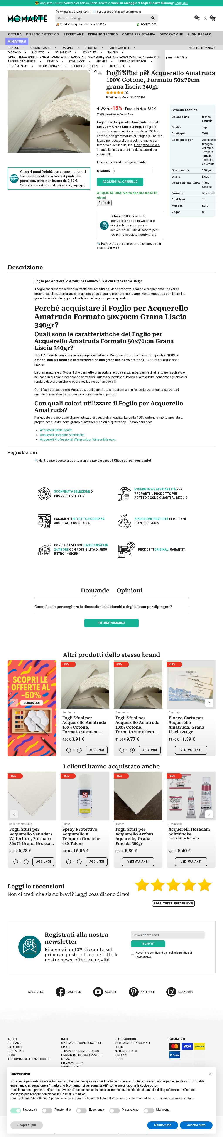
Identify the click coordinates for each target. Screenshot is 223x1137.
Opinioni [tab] (129, 590)
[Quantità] (132, 171)
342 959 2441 (82, 11)
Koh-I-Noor (77, 61)
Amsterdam (102, 57)
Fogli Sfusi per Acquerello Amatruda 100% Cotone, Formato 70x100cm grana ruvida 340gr (137, 727)
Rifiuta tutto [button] (162, 1125)
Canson (13, 47)
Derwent (91, 47)
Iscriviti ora (147, 234)
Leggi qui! (181, 3)
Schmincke (63, 52)
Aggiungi (96, 750)
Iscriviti (148, 943)
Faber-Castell (119, 47)
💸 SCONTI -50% (146, 24)
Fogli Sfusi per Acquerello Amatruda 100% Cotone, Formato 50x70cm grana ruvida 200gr (84, 727)
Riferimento (113, 97)
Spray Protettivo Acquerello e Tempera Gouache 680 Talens (81, 836)
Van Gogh (129, 57)
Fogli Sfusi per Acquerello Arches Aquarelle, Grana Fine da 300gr (134, 836)
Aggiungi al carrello (120, 181)
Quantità (103, 171)
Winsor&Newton (20, 57)
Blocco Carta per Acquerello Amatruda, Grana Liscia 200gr (186, 725)
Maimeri (76, 57)
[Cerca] (106, 18)
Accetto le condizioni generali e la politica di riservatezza (164, 954)
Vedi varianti (191, 750)
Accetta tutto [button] (196, 1125)
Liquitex (38, 52)
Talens (113, 52)
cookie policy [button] (148, 1085)
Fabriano (14, 52)
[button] (210, 1073)
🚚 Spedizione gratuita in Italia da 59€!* (81, 24)
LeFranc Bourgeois (132, 61)
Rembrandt (51, 57)
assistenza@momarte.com (123, 11)
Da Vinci (67, 47)
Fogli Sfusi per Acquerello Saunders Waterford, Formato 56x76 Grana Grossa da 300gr (30, 838)
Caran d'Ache (40, 47)
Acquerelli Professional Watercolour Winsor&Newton (78, 439)
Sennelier (89, 52)
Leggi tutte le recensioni (173, 903)
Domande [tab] (95, 590)
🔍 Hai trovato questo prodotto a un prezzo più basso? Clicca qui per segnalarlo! (92, 460)
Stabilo (52, 61)
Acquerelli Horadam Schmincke (62, 435)
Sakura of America (22, 61)
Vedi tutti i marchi (202, 47)
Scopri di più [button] (26, 1125)
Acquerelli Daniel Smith (56, 430)
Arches (101, 61)
